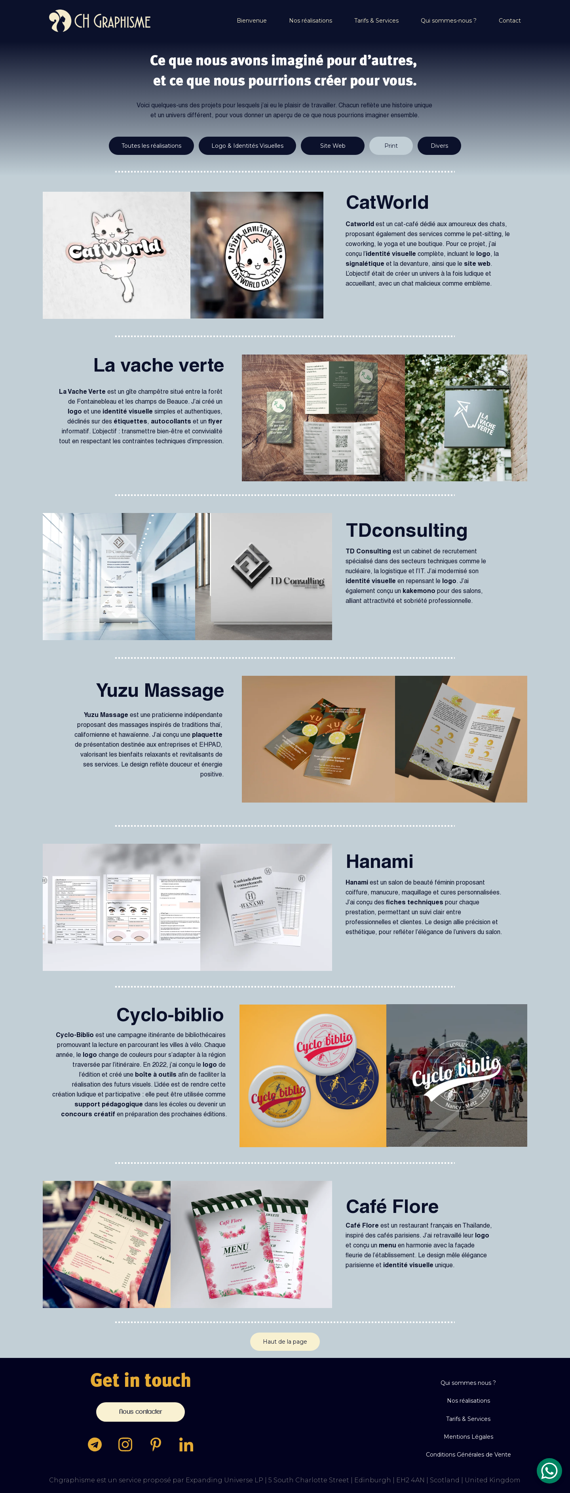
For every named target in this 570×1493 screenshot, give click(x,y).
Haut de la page (285, 1341)
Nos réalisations (310, 20)
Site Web (333, 145)
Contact (510, 20)
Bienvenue (252, 20)
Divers (439, 145)
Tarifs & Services (376, 20)
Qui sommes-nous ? (449, 20)
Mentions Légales (468, 1436)
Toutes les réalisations (151, 145)
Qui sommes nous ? (468, 1382)
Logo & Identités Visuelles (247, 145)
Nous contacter (140, 1411)
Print (391, 145)
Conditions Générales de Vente (468, 1454)
